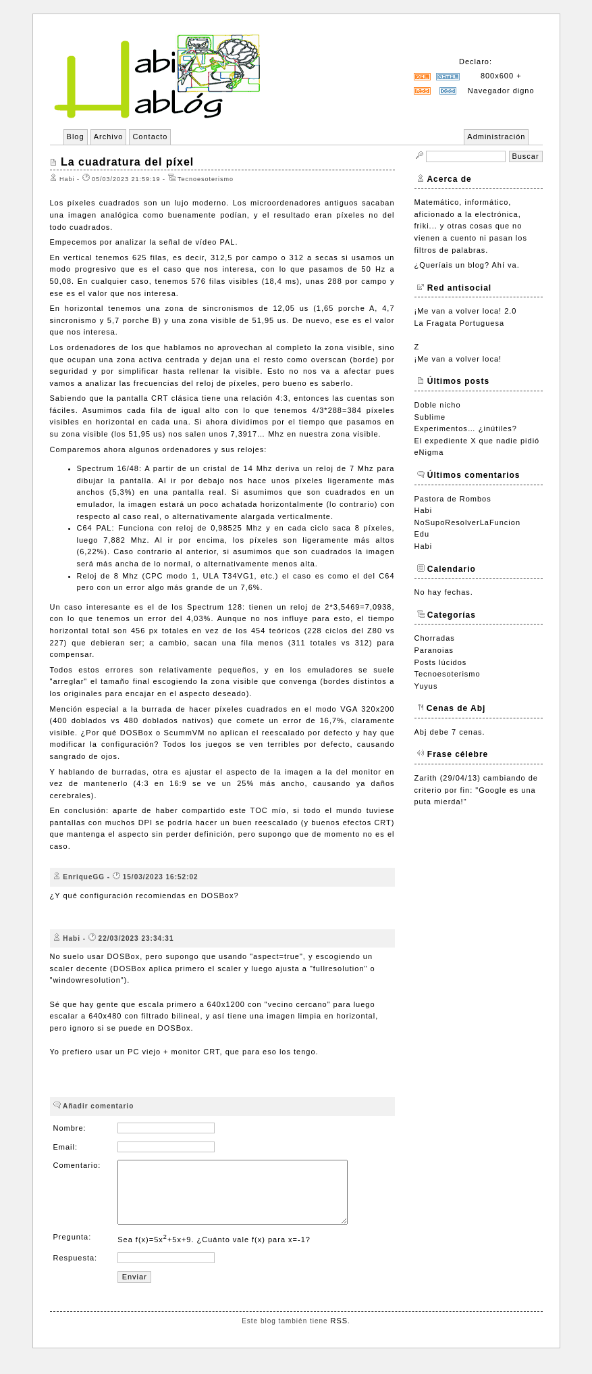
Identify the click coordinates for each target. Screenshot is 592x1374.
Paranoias (434, 650)
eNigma (429, 452)
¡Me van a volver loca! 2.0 (465, 311)
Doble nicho (437, 405)
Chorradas (434, 638)
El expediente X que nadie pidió (477, 441)
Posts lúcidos (440, 662)
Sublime (430, 417)
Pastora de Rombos (452, 499)
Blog (75, 136)
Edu (422, 534)
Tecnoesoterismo (447, 674)
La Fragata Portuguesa (459, 323)
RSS (339, 1333)
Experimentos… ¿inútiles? (465, 428)
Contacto (149, 136)
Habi (423, 510)
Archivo (109, 136)
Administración (496, 136)
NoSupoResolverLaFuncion (467, 522)
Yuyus (426, 686)
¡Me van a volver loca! (458, 359)
